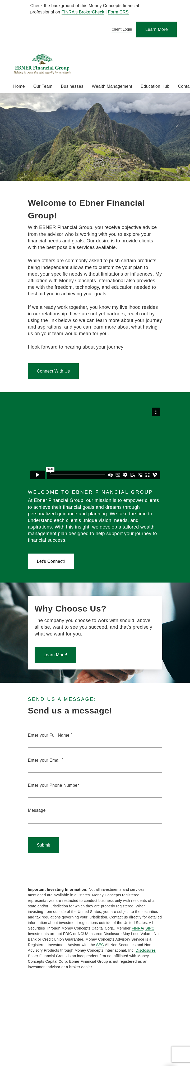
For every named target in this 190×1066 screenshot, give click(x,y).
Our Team (43, 86)
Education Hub (155, 86)
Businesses (72, 86)
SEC (100, 945)
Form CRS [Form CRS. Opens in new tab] (118, 12)
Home (19, 86)
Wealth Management (112, 86)
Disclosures (146, 950)
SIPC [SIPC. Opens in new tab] (149, 928)
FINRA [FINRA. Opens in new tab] (137, 928)
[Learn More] (156, 29)
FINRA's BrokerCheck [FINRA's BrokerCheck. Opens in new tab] (83, 12)
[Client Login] (121, 30)
